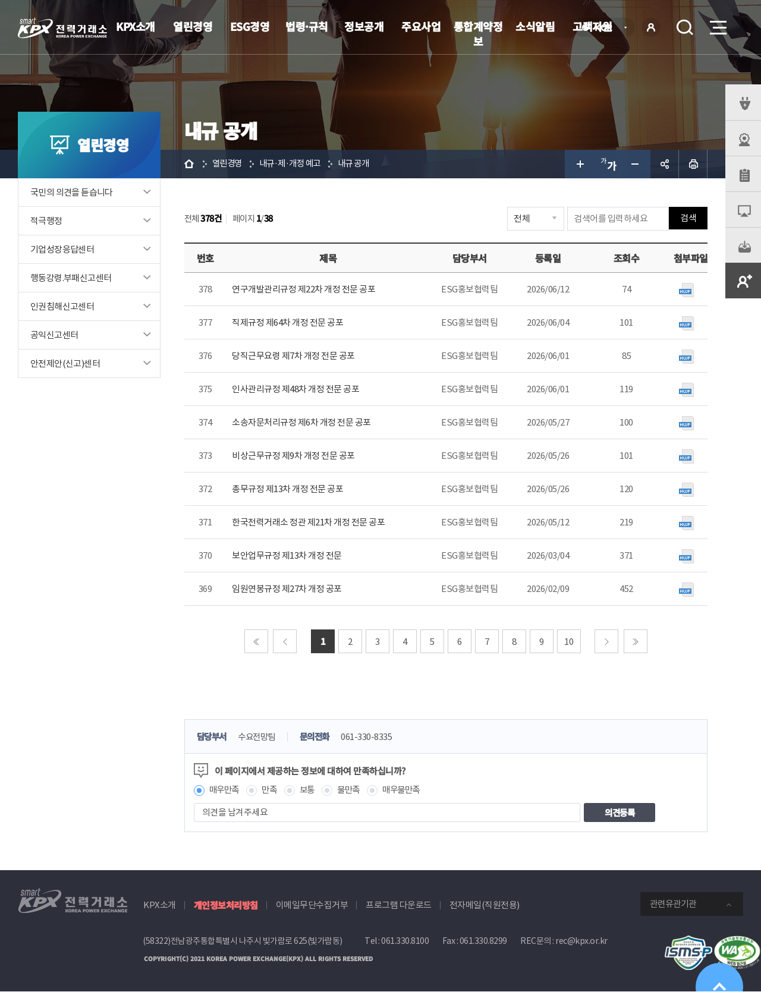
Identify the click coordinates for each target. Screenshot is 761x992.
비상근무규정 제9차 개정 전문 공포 (293, 455)
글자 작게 (636, 164)
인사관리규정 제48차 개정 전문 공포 (295, 389)
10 (569, 641)
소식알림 (535, 26)
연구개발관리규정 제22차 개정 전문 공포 (303, 289)
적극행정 (46, 220)
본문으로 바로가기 (0, 0)
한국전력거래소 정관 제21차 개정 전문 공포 (308, 522)
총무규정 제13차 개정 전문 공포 (287, 489)
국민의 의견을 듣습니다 (71, 192)
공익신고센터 (54, 335)
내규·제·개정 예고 (294, 163)
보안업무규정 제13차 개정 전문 (287, 555)
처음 (256, 641)
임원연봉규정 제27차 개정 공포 (287, 588)
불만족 (354, 790)
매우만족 (225, 790)
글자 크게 (579, 164)
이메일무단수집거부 (312, 905)
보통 (311, 790)
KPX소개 (135, 26)
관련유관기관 (673, 904)
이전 (285, 641)
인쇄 (693, 164)
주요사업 (421, 26)
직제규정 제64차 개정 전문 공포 (287, 322)
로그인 (651, 27)
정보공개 (363, 26)
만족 (273, 790)
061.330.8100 (405, 941)
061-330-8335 (374, 737)
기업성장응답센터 (62, 249)
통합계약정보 (478, 33)
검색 (684, 27)
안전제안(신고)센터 (65, 363)
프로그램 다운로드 (399, 905)
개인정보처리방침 (226, 905)
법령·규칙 (306, 26)
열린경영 (192, 26)
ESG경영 (250, 26)
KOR (607, 28)
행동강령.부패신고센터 (70, 278)
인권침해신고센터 (62, 306)
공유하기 (664, 164)
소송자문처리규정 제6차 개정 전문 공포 (301, 422)
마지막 (635, 641)
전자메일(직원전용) (484, 905)
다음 (607, 641)
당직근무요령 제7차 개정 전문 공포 (293, 355)
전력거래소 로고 (62, 28)
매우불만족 (409, 790)
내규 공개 (361, 163)
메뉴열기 (717, 24)
